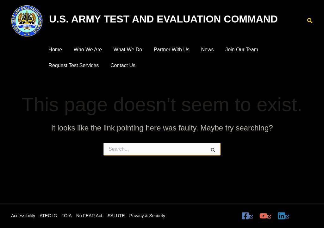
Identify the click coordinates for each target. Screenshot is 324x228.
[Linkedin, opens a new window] (283, 216)
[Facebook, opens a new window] (247, 216)
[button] (310, 21)
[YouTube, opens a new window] (265, 216)
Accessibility (23, 215)
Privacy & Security (147, 215)
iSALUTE (116, 215)
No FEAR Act (89, 215)
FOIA (66, 215)
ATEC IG (48, 215)
